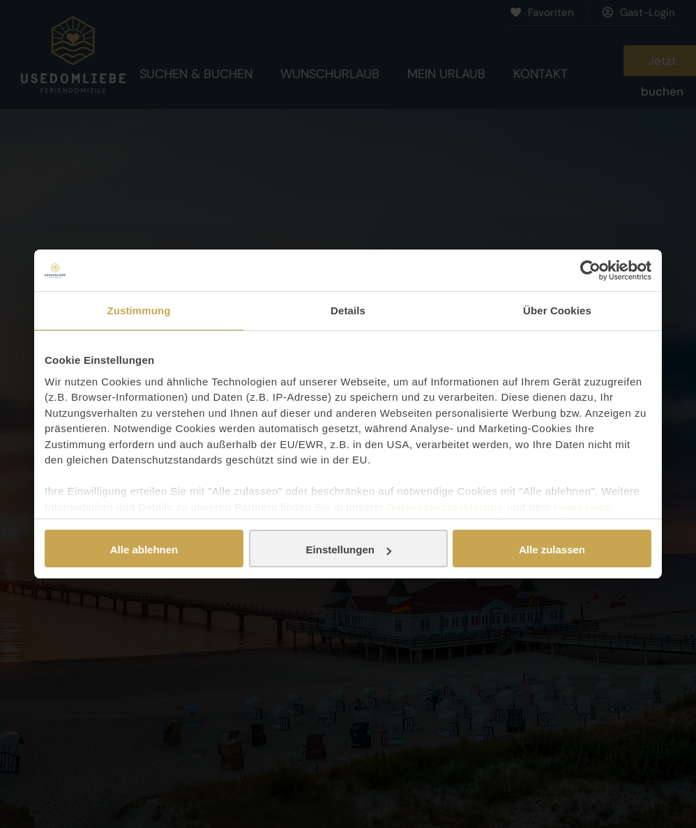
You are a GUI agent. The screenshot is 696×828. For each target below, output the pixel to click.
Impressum (583, 507)
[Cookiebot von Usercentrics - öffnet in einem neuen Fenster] (590, 270)
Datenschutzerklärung (445, 507)
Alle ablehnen (144, 549)
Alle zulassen (552, 549)
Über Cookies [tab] (557, 310)
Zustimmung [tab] (139, 310)
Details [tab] (348, 310)
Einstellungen (348, 549)
